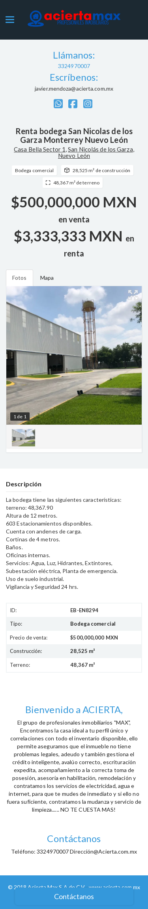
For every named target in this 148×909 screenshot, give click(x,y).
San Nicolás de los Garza (100, 149)
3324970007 (74, 66)
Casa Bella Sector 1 (40, 149)
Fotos (19, 277)
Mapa (47, 277)
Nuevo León (74, 155)
